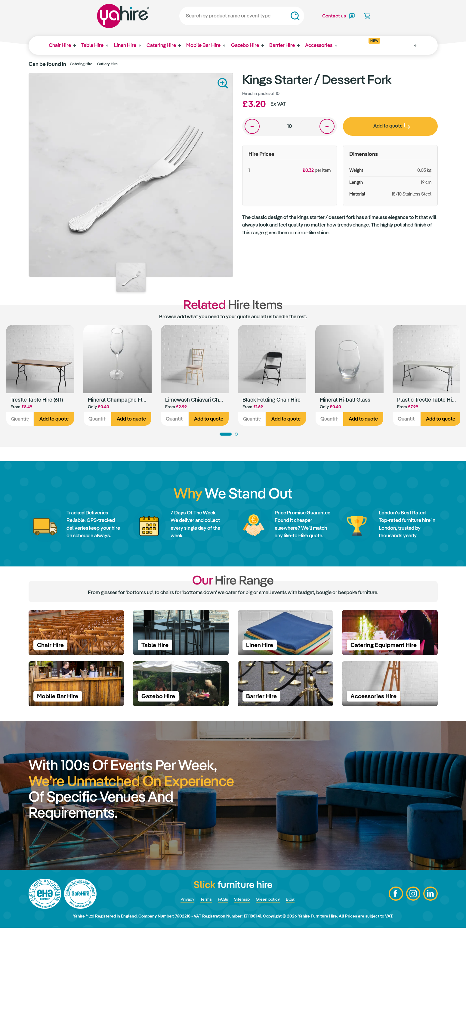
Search (279, 16)
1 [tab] (226, 435)
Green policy (272, 992)
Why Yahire (398, 45)
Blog (297, 992)
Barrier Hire (289, 45)
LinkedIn (430, 987)
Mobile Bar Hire (208, 45)
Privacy (181, 992)
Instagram (412, 987)
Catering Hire (165, 45)
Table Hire (94, 45)
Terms (202, 992)
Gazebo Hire (251, 45)
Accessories (327, 45)
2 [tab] (236, 435)
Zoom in (223, 83)
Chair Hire (60, 45)
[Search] (225, 16)
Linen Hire (128, 45)
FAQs (221, 992)
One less (252, 126)
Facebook (394, 987)
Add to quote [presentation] (391, 125)
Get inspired (366, 43)
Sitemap (242, 992)
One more (327, 126)
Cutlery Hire (107, 63)
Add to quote (54, 420)
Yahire (106, 16)
